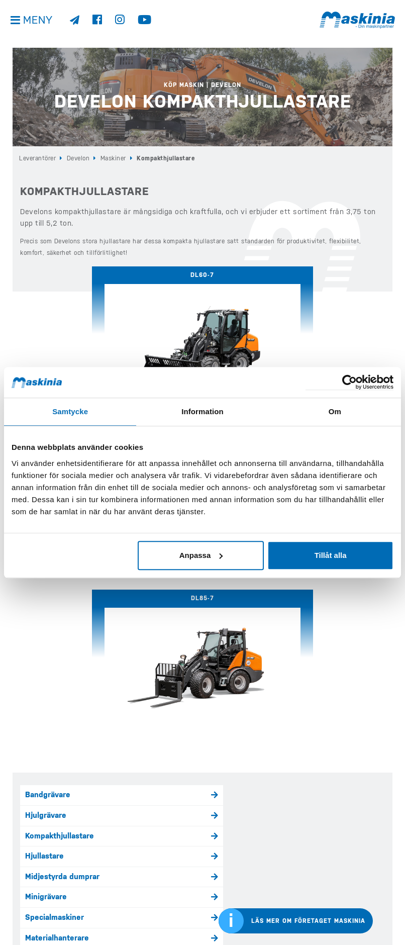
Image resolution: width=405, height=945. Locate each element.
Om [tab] (335, 411)
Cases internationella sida (354, 868)
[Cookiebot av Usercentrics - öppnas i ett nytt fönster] (349, 382)
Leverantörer (37, 158)
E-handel (221, 814)
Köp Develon (131, 828)
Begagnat (222, 828)
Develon (78, 158)
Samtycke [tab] (70, 411)
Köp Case (126, 842)
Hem (119, 814)
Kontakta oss (31, 917)
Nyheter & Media (231, 842)
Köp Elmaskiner (135, 871)
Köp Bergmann (134, 857)
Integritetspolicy (37, 888)
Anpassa (201, 555)
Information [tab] (202, 411)
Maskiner (113, 158)
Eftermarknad (134, 913)
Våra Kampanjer (137, 885)
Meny (40, 25)
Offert (218, 899)
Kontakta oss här (52, 732)
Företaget (223, 871)
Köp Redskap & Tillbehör (149, 899)
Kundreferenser (232, 857)
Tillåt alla (331, 555)
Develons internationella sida (354, 832)
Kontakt (220, 885)
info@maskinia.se (37, 814)
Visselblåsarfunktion (44, 902)
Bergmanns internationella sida (354, 903)
